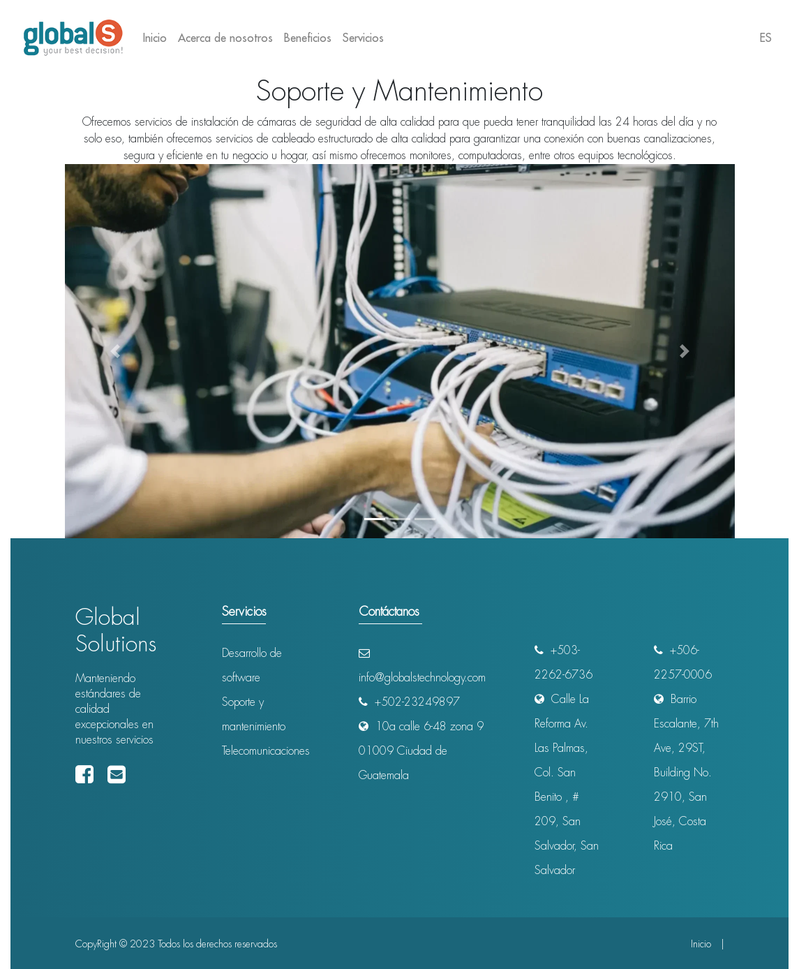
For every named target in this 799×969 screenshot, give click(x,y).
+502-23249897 (409, 702)
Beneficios (307, 38)
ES (766, 38)
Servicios (363, 38)
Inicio (157, 37)
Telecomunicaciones (266, 751)
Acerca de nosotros (225, 38)
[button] (115, 351)
